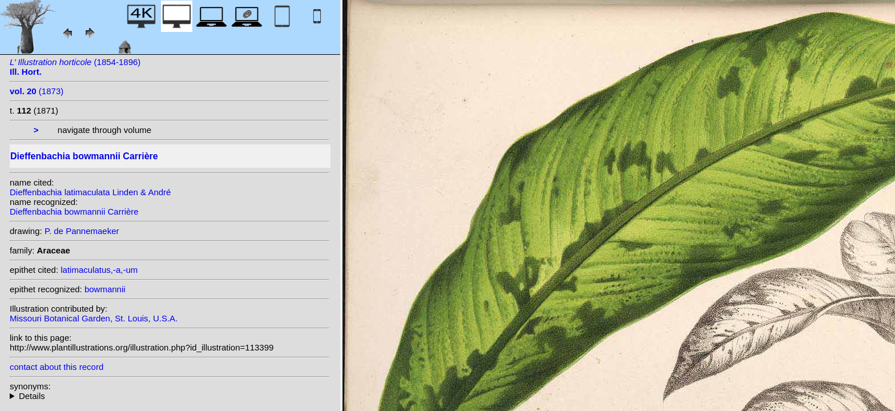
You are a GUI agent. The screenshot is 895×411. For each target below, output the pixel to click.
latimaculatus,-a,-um (99, 270)
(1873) (36, 91)
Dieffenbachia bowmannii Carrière (74, 211)
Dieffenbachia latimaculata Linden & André (90, 192)
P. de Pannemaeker (82, 231)
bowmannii (105, 289)
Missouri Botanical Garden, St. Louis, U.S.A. (94, 318)
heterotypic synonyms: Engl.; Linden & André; (169, 396)
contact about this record (56, 367)
